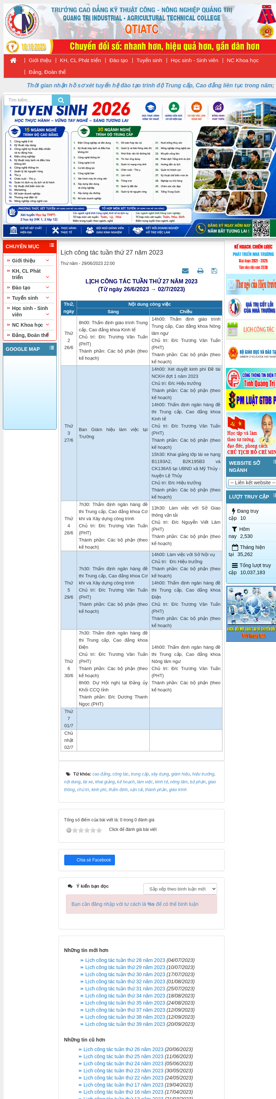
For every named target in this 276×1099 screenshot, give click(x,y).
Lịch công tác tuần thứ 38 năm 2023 (125, 1017)
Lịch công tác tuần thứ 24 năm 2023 (124, 1063)
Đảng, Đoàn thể (47, 72)
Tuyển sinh (149, 60)
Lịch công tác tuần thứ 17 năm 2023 (124, 1085)
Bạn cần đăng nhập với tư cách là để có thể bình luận (135, 904)
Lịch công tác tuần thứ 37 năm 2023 (125, 1010)
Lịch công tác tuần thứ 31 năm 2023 (125, 988)
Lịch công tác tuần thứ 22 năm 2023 (124, 1078)
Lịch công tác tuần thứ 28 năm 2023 (125, 960)
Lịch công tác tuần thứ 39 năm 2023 (125, 1024)
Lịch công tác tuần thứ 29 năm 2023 (125, 967)
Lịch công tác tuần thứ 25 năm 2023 (124, 1056)
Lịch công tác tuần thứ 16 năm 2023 (124, 1092)
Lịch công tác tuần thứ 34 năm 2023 (125, 996)
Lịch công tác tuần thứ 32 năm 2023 (125, 981)
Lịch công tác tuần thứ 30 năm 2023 (125, 974)
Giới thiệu (40, 60)
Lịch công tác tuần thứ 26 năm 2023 (124, 1049)
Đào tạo (119, 60)
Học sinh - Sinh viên (194, 60)
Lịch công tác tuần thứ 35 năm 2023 (125, 1003)
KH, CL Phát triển (80, 60)
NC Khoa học (243, 60)
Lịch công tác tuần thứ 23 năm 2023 (124, 1070)
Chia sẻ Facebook (93, 860)
